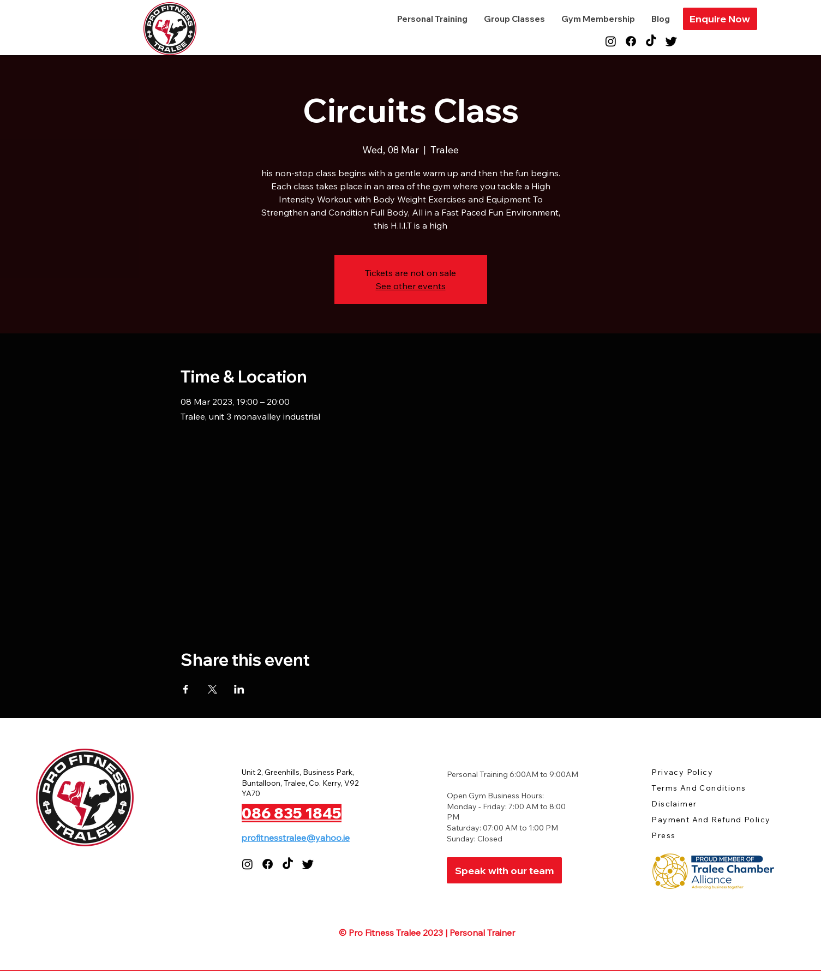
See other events (411, 285)
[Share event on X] (212, 689)
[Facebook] (631, 41)
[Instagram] (611, 41)
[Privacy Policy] (690, 772)
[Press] (690, 836)
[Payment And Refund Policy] (716, 820)
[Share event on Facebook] (186, 689)
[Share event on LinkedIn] (239, 689)
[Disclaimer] (690, 804)
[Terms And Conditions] (708, 788)
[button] (720, 19)
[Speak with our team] (504, 870)
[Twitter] (671, 41)
